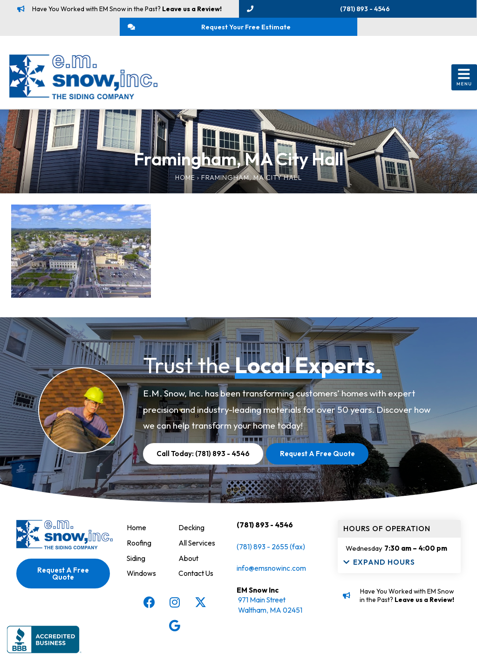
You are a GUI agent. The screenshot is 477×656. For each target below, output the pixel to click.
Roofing (139, 546)
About (188, 561)
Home (185, 182)
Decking (191, 531)
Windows (142, 576)
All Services (197, 546)
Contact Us (196, 576)
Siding (136, 561)
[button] (464, 81)
